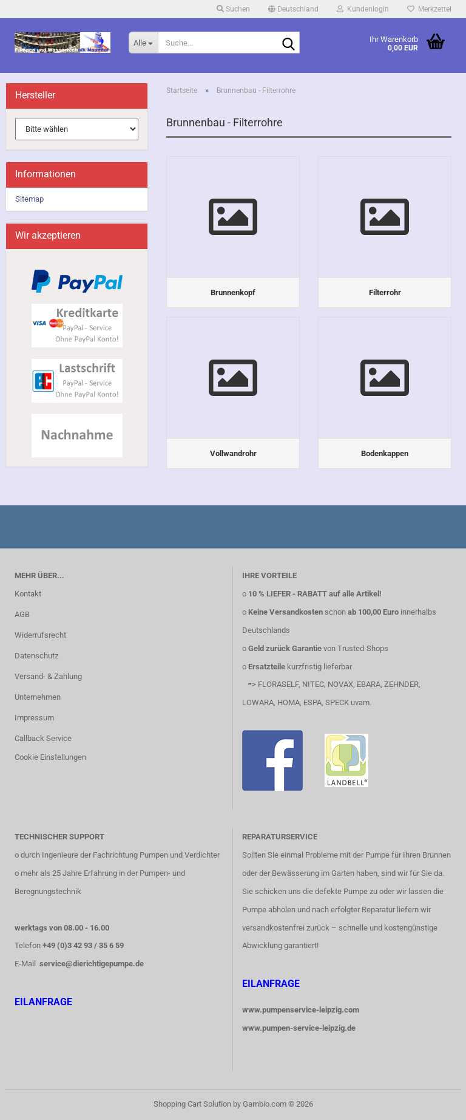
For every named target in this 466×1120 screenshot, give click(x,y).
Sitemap (29, 198)
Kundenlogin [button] (363, 9)
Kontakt (28, 593)
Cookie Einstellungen (50, 757)
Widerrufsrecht (40, 635)
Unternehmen (38, 697)
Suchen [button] (233, 9)
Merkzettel (429, 9)
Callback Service (43, 738)
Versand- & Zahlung (48, 676)
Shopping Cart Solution (192, 1103)
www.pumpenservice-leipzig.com (300, 1009)
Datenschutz (36, 655)
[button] (293, 9)
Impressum (34, 717)
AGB (22, 614)
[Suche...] (143, 42)
